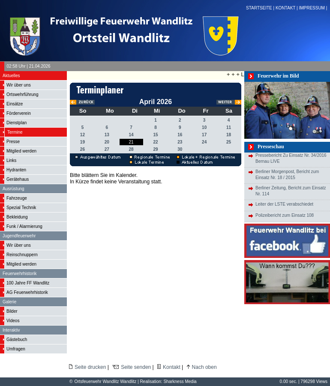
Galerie (9, 301)
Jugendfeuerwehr (19, 235)
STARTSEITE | (261, 8)
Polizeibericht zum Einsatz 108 (284, 215)
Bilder (12, 311)
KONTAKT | (287, 8)
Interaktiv (11, 330)
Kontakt (171, 367)
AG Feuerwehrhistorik (27, 292)
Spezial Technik (21, 207)
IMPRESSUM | (313, 8)
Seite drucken (90, 367)
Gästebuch (16, 339)
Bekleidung (16, 217)
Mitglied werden (21, 151)
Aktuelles (11, 75)
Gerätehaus (17, 179)
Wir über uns (18, 85)
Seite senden (136, 367)
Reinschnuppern (22, 254)
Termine (15, 132)
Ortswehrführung (22, 94)
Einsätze (14, 104)
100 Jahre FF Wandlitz (27, 283)
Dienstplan (16, 122)
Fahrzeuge (16, 198)
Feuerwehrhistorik (19, 273)
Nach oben (204, 367)
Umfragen (15, 349)
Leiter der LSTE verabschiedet (284, 204)
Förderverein (18, 113)
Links (11, 160)
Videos (12, 320)
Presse (13, 141)
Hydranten (16, 170)
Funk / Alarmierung (24, 226)
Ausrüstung (13, 188)
